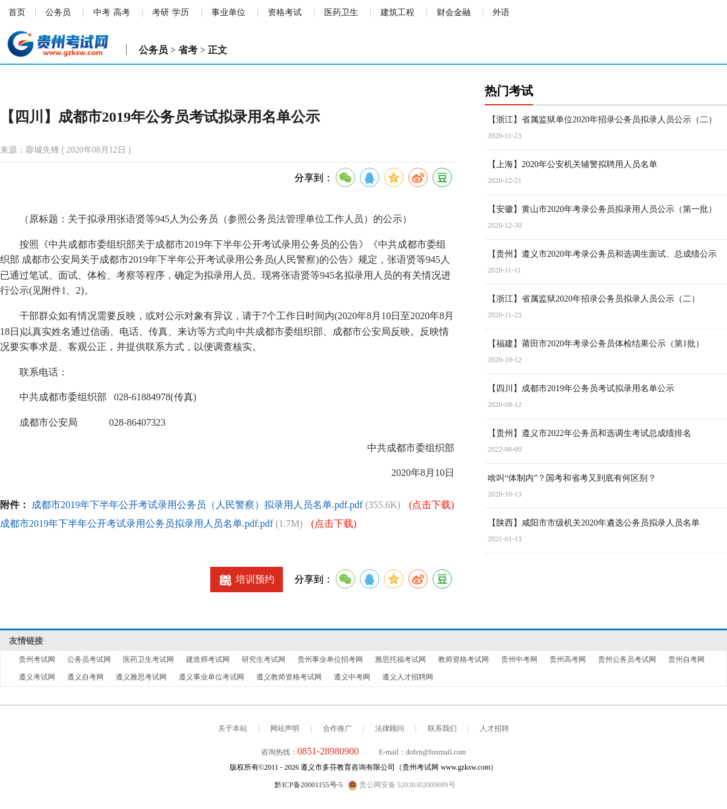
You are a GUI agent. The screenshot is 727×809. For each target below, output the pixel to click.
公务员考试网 (89, 659)
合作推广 (337, 728)
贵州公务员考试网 (627, 659)
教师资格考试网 (463, 659)
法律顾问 (389, 728)
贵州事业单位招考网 (330, 659)
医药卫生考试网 (148, 659)
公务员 (58, 12)
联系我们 (442, 728)
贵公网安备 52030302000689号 (402, 785)
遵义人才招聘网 (407, 677)
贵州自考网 (686, 659)
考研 (160, 12)
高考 (121, 12)
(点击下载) (431, 505)
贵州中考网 (519, 659)
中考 (101, 12)
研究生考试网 (263, 659)
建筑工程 (397, 12)
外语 (501, 12)
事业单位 (228, 12)
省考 (188, 50)
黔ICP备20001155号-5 (308, 785)
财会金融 (454, 12)
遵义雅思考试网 (141, 677)
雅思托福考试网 (400, 659)
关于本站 (232, 728)
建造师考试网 (208, 659)
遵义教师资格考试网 (289, 677)
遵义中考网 (352, 677)
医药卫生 (341, 12)
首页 (16, 12)
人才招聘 (494, 728)
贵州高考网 (567, 659)
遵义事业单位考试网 (211, 677)
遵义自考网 (85, 677)
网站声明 (284, 728)
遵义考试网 (37, 677)
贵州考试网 (37, 659)
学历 (180, 12)
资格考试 (285, 12)
